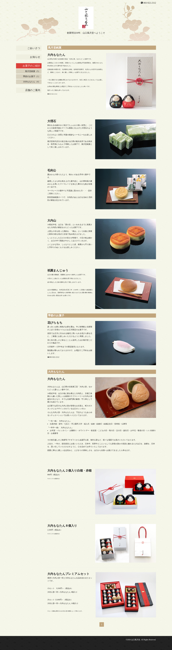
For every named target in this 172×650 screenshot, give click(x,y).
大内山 (51, 220)
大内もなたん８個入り (62, 525)
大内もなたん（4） (31, 82)
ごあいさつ (33, 48)
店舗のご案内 (32, 90)
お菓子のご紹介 (31, 65)
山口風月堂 (135, 640)
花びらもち (54, 322)
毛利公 (51, 170)
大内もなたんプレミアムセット (68, 573)
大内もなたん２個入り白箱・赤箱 (69, 470)
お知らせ (35, 57)
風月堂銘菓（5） (32, 71)
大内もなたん (56, 54)
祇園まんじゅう (57, 270)
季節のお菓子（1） (31, 76)
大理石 (51, 121)
